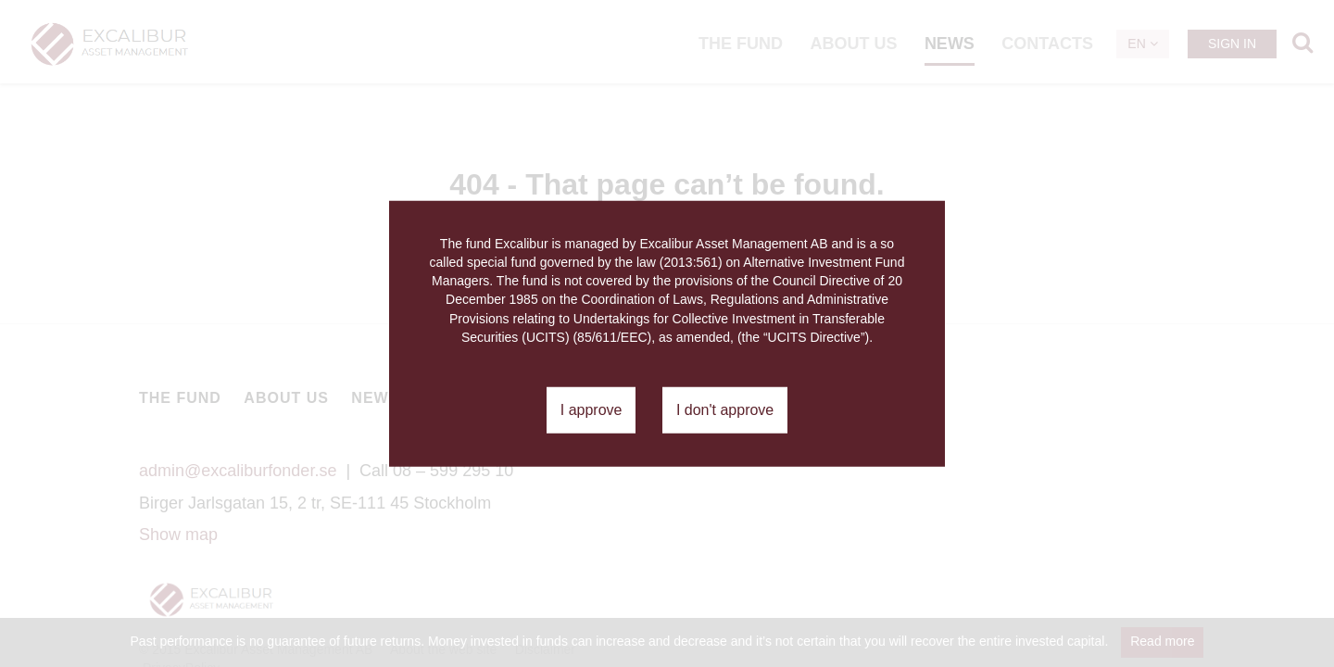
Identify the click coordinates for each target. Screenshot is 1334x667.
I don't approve (725, 410)
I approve (591, 410)
